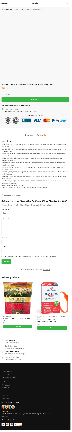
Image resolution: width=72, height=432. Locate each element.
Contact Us (6, 388)
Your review (6, 218)
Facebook (5, 395)
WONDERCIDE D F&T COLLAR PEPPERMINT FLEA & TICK (48, 320)
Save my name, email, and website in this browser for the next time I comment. (30, 256)
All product (9, 9)
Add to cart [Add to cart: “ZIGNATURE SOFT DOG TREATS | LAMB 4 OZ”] (18, 326)
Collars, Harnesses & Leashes (55, 316)
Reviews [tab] (40, 135)
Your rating (6, 209)
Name (4, 238)
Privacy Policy (7, 372)
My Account (6, 385)
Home (3, 9)
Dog (38, 317)
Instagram (5, 398)
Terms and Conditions (9, 377)
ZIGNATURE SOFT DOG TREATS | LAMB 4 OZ (17, 319)
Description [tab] (29, 135)
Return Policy (6, 374)
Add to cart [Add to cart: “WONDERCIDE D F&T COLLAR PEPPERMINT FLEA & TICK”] (52, 328)
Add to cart (35, 99)
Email (4, 247)
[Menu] (5, 3)
